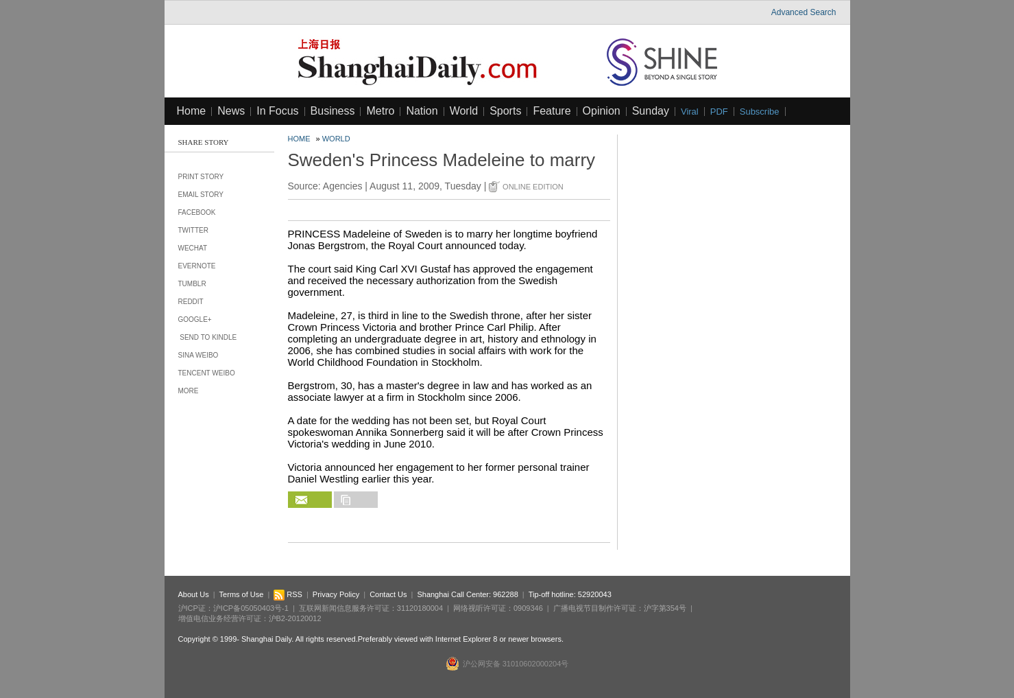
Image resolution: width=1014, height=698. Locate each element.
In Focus (277, 111)
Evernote (197, 266)
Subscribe (760, 111)
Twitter (193, 230)
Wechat (193, 248)
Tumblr (192, 284)
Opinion (601, 111)
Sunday (650, 111)
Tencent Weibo (206, 373)
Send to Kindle (207, 337)
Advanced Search (803, 12)
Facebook (197, 212)
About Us (193, 594)
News (231, 111)
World (464, 111)
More (188, 391)
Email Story (201, 194)
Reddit (191, 301)
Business (333, 111)
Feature (551, 111)
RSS (288, 594)
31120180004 (420, 608)
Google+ (195, 319)
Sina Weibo (198, 355)
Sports (505, 111)
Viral (690, 111)
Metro (380, 111)
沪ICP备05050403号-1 (251, 608)
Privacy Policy (336, 594)
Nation (421, 111)
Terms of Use (241, 594)
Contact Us (388, 594)
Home (191, 111)
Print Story (201, 177)
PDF (719, 111)
